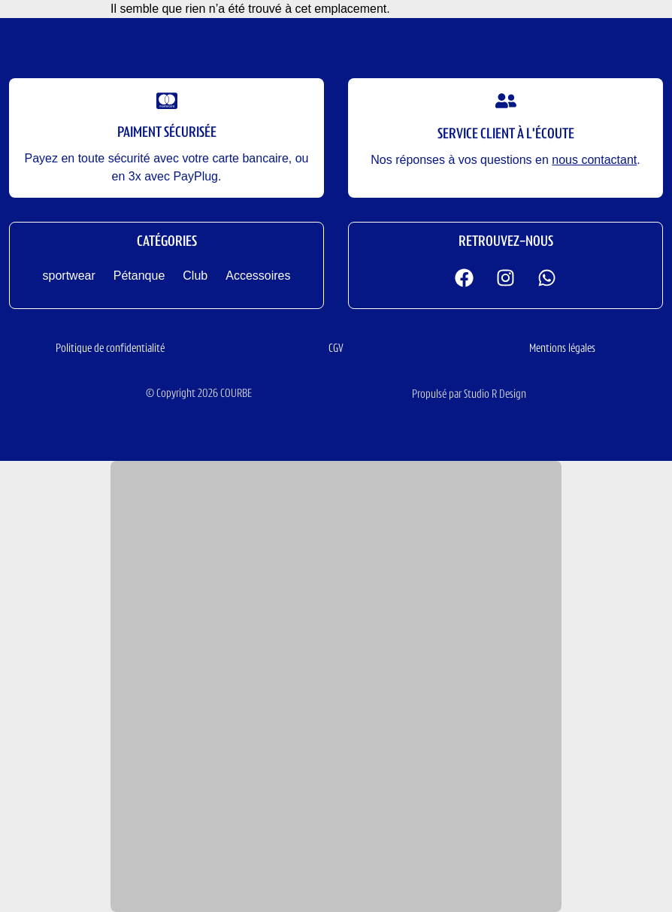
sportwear (69, 275)
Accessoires (258, 275)
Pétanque (139, 275)
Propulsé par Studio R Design (469, 395)
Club (195, 275)
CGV (336, 349)
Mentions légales (562, 349)
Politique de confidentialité (110, 349)
